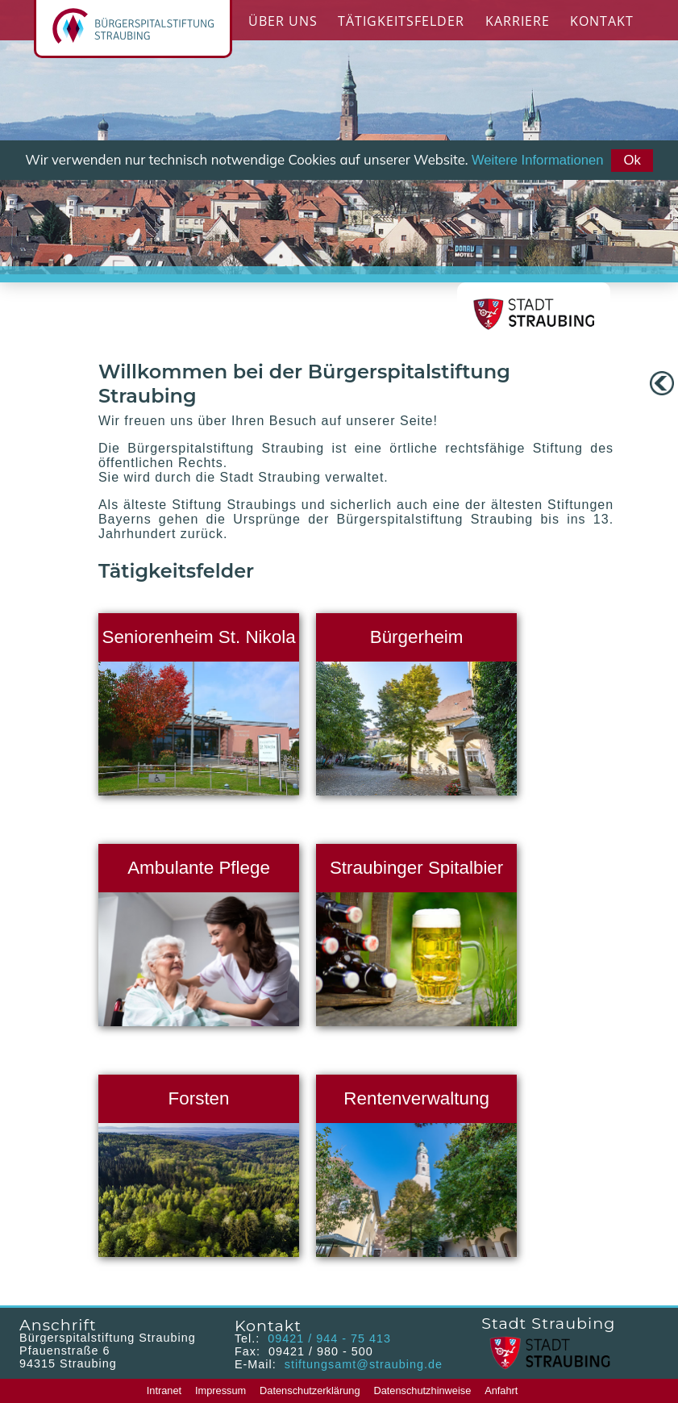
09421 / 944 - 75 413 (329, 1338)
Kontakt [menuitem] (602, 21)
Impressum (220, 1390)
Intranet (164, 1390)
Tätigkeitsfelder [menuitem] (401, 21)
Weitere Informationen (538, 160)
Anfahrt (501, 1390)
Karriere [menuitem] (517, 21)
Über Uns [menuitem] (283, 21)
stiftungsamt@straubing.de (362, 1364)
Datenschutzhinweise (422, 1390)
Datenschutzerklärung (310, 1390)
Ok (631, 160)
